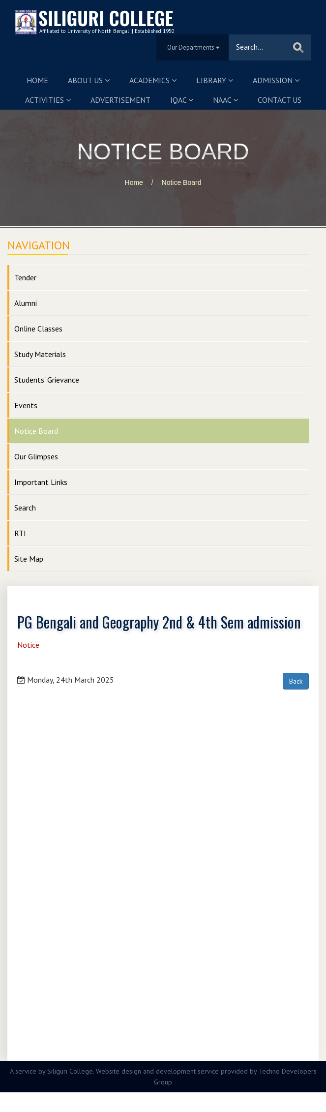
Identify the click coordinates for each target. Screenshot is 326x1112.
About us (89, 80)
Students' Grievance (46, 380)
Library (214, 80)
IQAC (181, 100)
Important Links (40, 482)
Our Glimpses (36, 456)
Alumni (25, 303)
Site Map (28, 559)
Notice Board (182, 182)
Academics (153, 80)
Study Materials (40, 354)
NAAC (225, 100)
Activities (48, 100)
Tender (25, 277)
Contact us (279, 100)
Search (25, 507)
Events (25, 405)
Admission (276, 80)
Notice (28, 645)
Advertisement (120, 100)
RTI (20, 533)
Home (37, 80)
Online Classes (38, 328)
